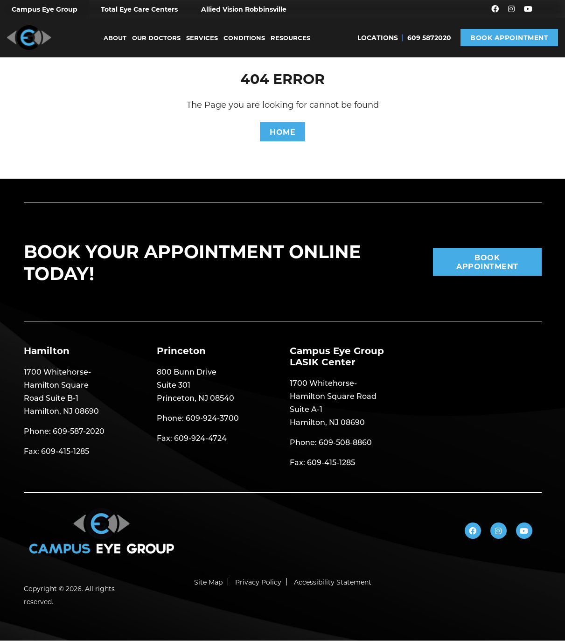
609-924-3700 (212, 418)
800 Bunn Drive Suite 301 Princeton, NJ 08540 (195, 385)
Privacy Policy (258, 582)
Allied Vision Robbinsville (243, 9)
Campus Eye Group (44, 9)
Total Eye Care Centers (139, 9)
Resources (290, 38)
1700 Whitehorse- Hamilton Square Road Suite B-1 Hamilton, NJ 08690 (61, 391)
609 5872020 (429, 37)
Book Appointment (509, 37)
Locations (377, 37)
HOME (282, 132)
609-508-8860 (345, 442)
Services (202, 38)
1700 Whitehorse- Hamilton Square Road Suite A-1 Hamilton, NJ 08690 (333, 402)
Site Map (208, 582)
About (115, 38)
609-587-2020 (79, 431)
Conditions (244, 38)
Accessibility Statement (332, 582)
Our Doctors (156, 38)
